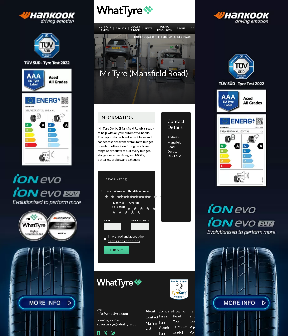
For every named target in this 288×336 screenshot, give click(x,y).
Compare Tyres (105, 28)
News (148, 28)
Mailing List (151, 325)
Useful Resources (164, 28)
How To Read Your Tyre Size (180, 318)
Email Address (140, 220)
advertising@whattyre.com (118, 324)
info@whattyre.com (112, 313)
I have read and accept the (126, 238)
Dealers (149, 36)
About (181, 28)
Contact (151, 317)
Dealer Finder (135, 28)
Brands (121, 28)
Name (107, 220)
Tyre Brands (164, 324)
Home (138, 36)
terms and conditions (124, 241)
